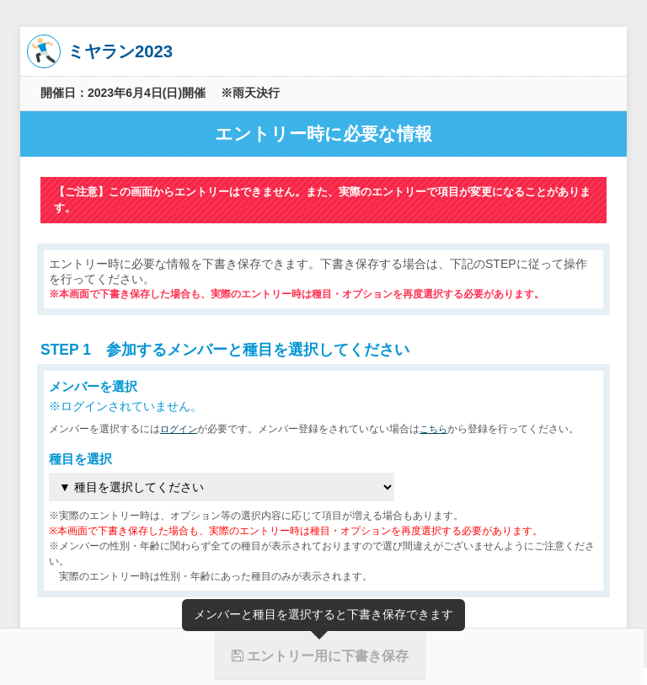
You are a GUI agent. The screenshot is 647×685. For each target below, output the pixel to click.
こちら (438, 429)
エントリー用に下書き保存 (320, 655)
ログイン (180, 429)
